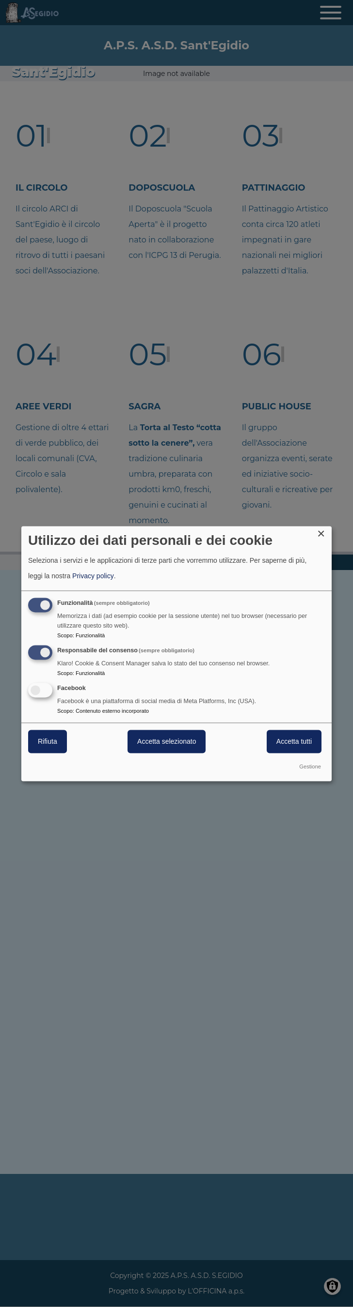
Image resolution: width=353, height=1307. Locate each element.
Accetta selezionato (166, 741)
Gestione (310, 766)
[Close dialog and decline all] (324, 532)
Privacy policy (93, 576)
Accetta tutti (294, 741)
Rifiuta (47, 741)
